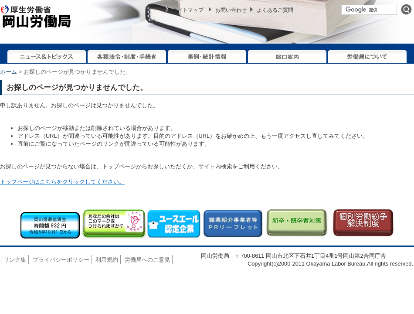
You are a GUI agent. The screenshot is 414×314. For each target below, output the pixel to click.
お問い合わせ (231, 10)
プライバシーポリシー (61, 259)
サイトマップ (188, 10)
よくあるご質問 (275, 10)
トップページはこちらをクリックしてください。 (62, 181)
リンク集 (14, 259)
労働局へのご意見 (147, 259)
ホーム (8, 71)
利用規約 (106, 259)
